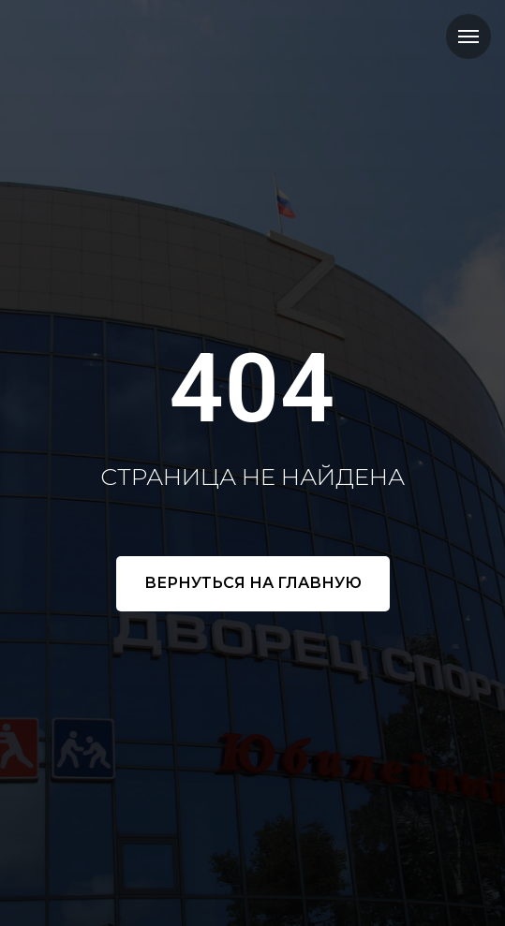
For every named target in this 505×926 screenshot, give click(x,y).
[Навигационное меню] (468, 36)
